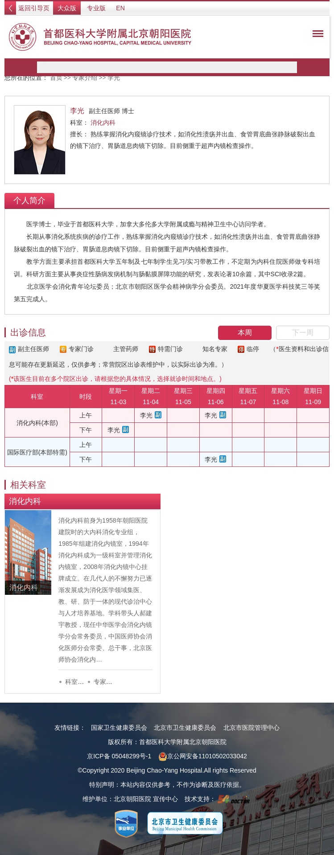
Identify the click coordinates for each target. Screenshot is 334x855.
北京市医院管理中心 (251, 727)
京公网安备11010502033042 (202, 756)
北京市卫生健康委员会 (185, 727)
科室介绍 (77, 681)
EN (120, 8)
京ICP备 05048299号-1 (119, 756)
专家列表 (106, 681)
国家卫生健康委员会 (119, 727)
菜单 (315, 35)
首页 (56, 77)
